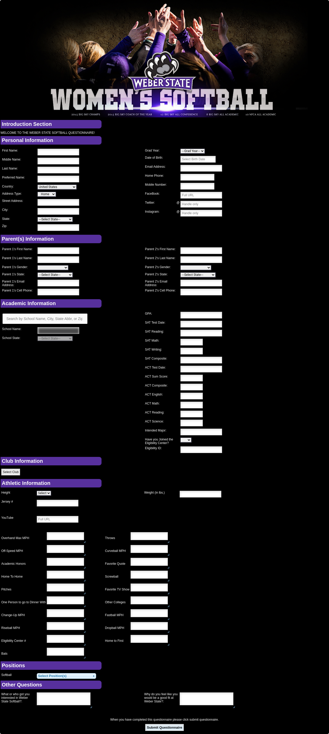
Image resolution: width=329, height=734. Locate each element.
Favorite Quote (115, 564)
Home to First (114, 641)
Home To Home (12, 576)
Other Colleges (115, 602)
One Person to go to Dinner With (23, 602)
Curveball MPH (115, 551)
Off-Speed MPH (12, 551)
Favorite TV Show (117, 589)
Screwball (111, 576)
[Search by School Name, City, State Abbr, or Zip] (45, 319)
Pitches (6, 589)
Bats (4, 653)
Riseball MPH (10, 628)
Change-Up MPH (13, 615)
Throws (110, 538)
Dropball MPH (114, 628)
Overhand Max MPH (15, 538)
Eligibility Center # (13, 641)
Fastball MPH (114, 615)
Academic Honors (13, 564)
